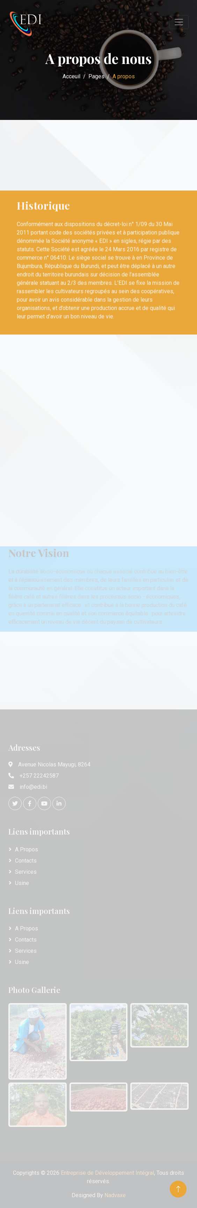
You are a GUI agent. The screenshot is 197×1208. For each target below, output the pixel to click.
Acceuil (71, 76)
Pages (96, 76)
